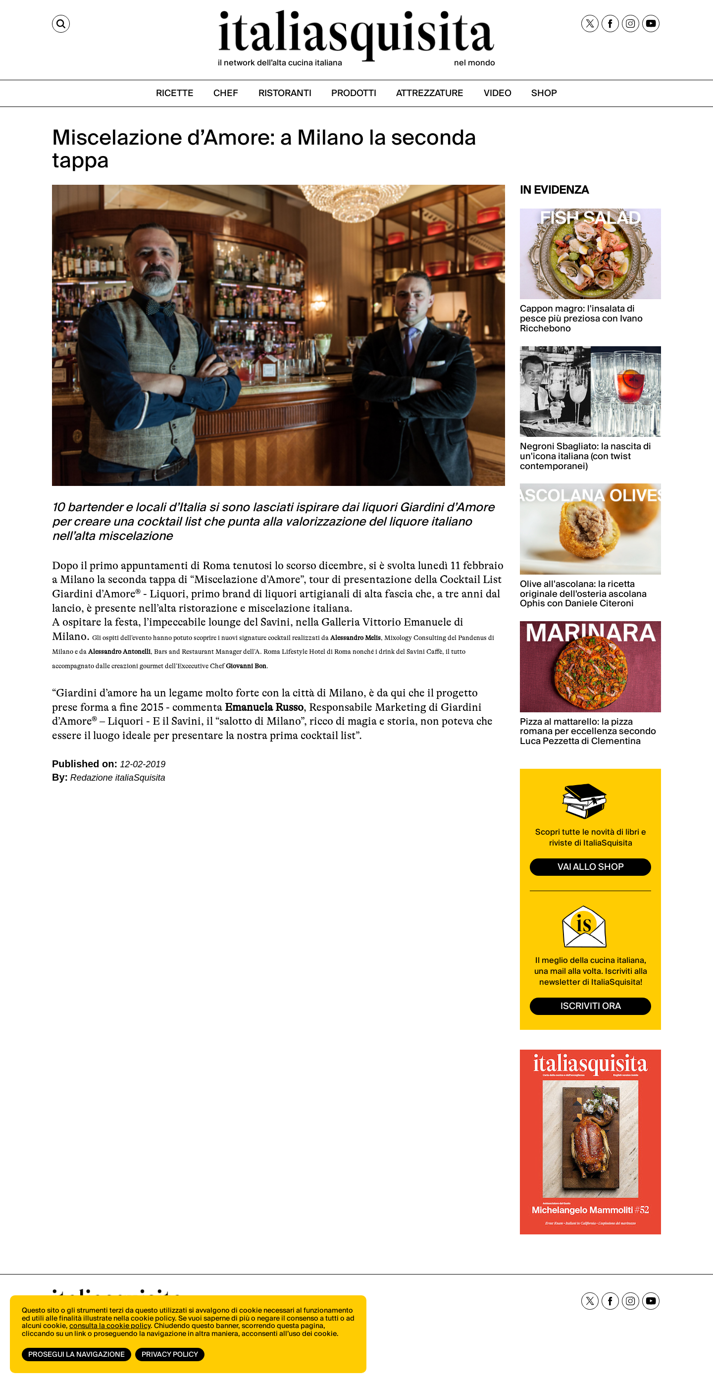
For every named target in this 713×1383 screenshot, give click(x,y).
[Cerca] (61, 24)
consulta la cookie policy (110, 1326)
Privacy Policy (170, 1355)
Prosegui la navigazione (76, 1355)
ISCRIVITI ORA (590, 1006)
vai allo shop (591, 867)
